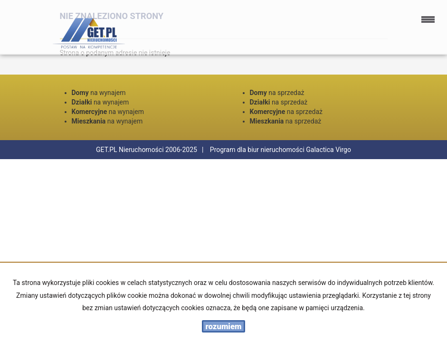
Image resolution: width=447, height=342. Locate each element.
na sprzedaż (277, 92)
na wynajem (99, 92)
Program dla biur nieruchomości (258, 149)
